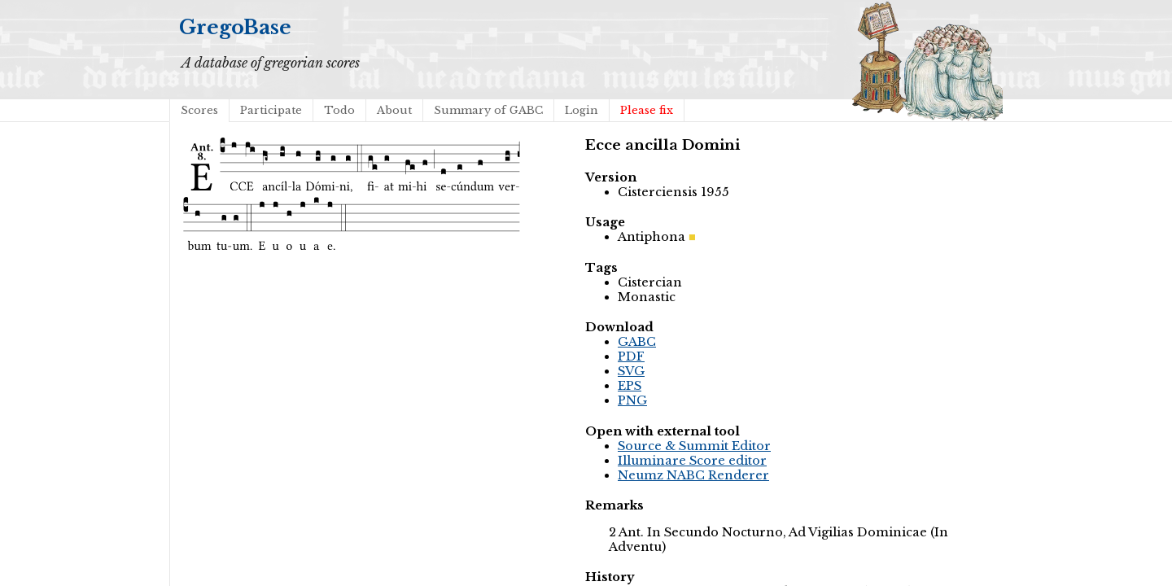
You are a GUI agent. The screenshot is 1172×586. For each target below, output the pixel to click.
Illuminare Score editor (692, 460)
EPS (629, 385)
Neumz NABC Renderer (693, 475)
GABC (637, 342)
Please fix (646, 110)
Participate (271, 110)
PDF (631, 356)
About (394, 110)
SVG (631, 371)
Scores (199, 110)
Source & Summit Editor (694, 446)
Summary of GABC (488, 110)
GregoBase (235, 27)
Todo (339, 110)
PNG (632, 400)
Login (581, 110)
